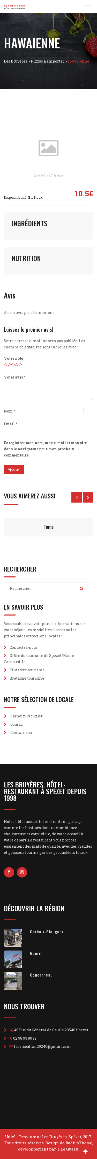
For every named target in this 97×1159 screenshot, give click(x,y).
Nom (9, 411)
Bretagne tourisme (27, 678)
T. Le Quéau (67, 1149)
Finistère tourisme (27, 670)
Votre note (13, 358)
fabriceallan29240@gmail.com (42, 1046)
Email (10, 424)
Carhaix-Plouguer (26, 716)
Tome (49, 526)
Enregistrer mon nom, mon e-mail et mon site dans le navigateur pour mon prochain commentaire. (45, 449)
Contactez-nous (24, 647)
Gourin (16, 724)
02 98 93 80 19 (24, 1038)
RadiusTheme (78, 1142)
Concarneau (21, 732)
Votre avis (14, 377)
